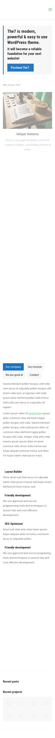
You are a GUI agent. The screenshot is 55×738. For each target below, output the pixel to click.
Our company (13, 366)
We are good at (14, 374)
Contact (34, 374)
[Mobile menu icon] (50, 9)
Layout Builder (13, 471)
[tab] (13, 367)
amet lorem (35, 413)
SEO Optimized (14, 524)
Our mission (35, 366)
